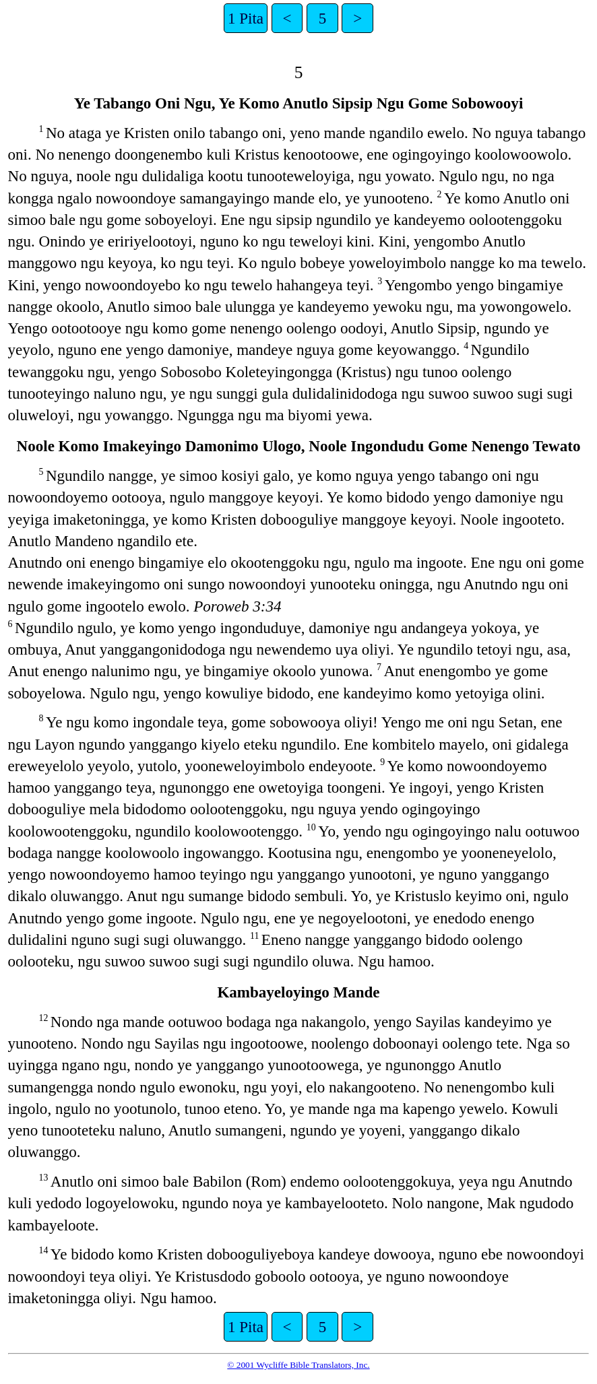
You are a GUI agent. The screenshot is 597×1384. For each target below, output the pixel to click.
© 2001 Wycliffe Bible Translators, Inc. (298, 1365)
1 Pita (245, 18)
